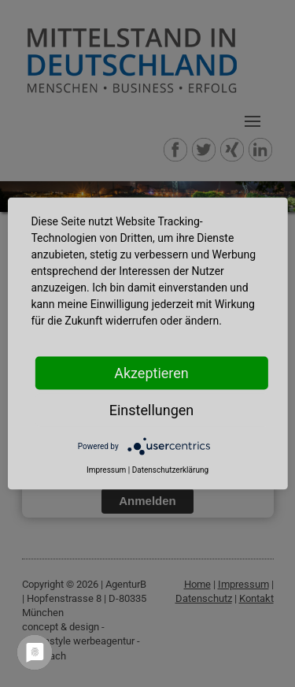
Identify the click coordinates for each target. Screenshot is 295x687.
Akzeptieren (151, 373)
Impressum (106, 470)
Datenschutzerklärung (170, 470)
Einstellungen (151, 410)
